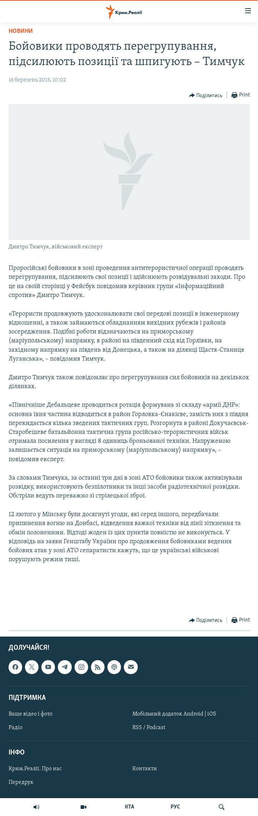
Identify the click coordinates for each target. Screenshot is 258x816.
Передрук (21, 782)
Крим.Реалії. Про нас (35, 769)
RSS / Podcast (148, 728)
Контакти (144, 769)
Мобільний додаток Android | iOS (174, 714)
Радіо (15, 728)
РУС (175, 807)
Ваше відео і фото (30, 714)
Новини (21, 31)
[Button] (206, 95)
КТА (129, 807)
